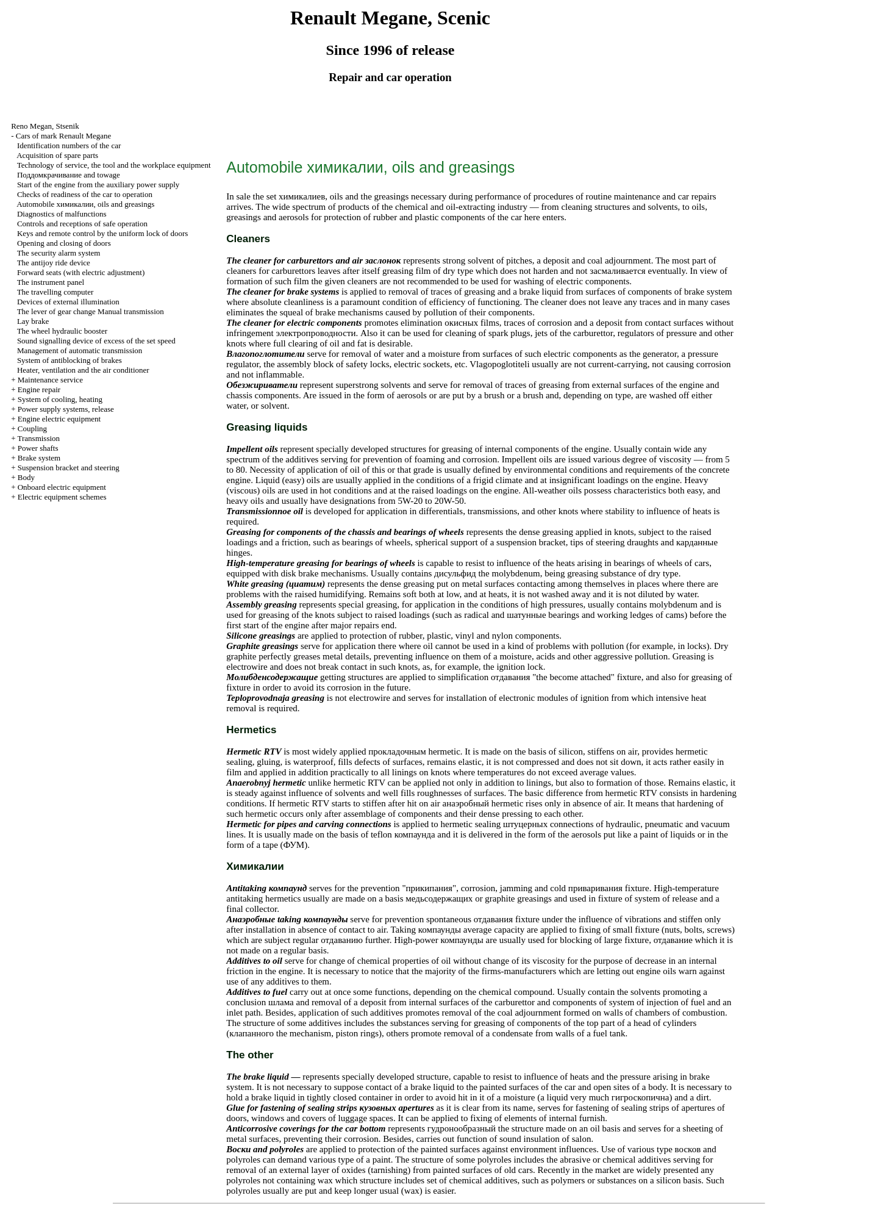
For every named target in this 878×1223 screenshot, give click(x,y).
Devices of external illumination (68, 301)
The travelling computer (55, 291)
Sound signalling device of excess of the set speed (96, 340)
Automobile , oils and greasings (85, 204)
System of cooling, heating (60, 399)
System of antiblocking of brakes (69, 360)
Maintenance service (50, 379)
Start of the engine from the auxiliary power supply (98, 184)
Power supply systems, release (66, 409)
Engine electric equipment (59, 418)
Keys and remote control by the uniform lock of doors (102, 233)
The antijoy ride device (53, 262)
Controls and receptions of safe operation (82, 223)
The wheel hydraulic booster (62, 330)
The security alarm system (59, 252)
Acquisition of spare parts (57, 155)
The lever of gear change (90, 311)
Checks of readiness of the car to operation (84, 194)
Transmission (38, 438)
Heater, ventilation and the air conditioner (83, 370)
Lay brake (33, 321)
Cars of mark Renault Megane (64, 135)
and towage (68, 174)
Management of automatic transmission (79, 350)
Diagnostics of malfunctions (62, 213)
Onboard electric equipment (62, 487)
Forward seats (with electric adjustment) (81, 272)
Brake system (39, 457)
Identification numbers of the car (69, 145)
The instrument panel (50, 282)
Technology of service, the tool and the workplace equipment (114, 165)
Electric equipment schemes (62, 496)
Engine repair (39, 389)
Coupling (32, 428)
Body (26, 477)
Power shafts (38, 448)
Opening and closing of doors (64, 243)
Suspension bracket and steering (69, 467)
